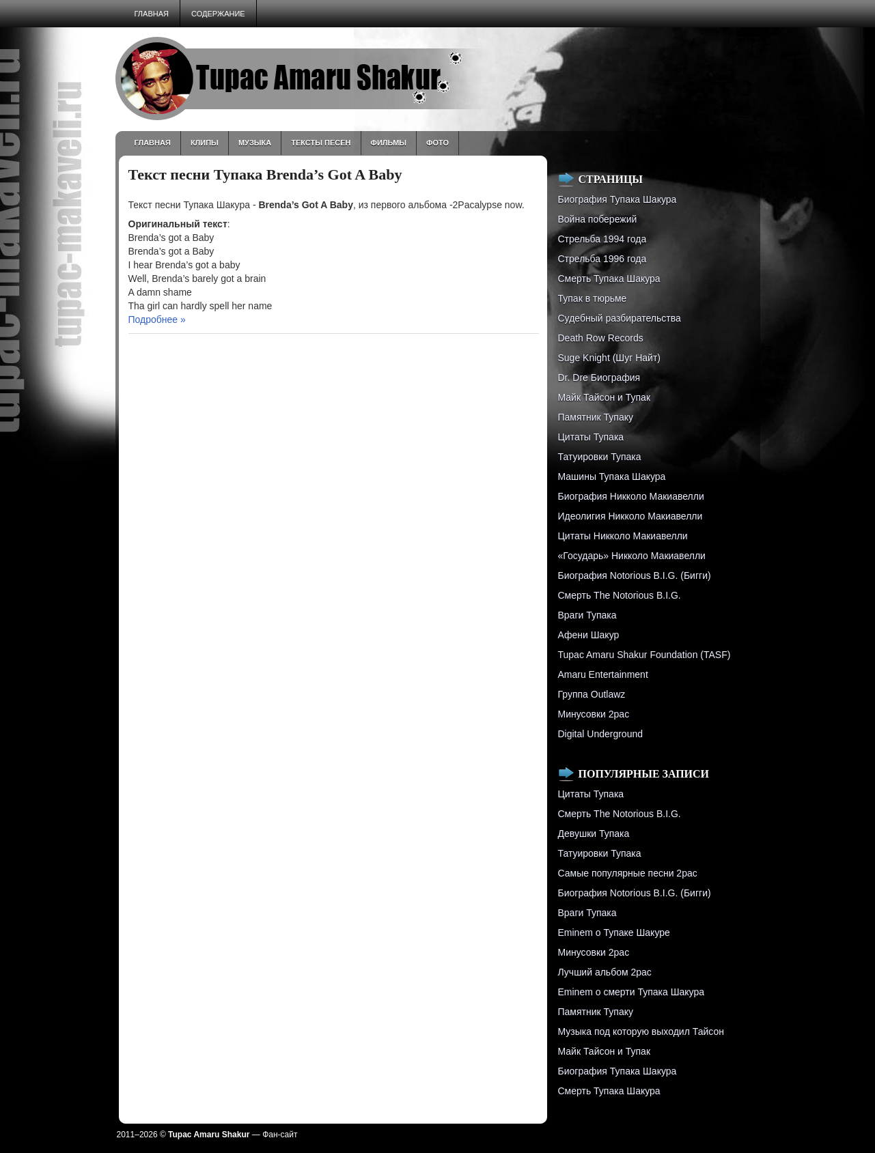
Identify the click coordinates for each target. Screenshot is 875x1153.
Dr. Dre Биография (599, 377)
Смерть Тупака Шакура (609, 278)
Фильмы (389, 143)
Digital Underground (600, 733)
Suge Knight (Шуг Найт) (609, 357)
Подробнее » (157, 319)
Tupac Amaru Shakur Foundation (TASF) (644, 654)
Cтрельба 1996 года (602, 258)
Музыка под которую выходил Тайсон (641, 1031)
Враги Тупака (587, 615)
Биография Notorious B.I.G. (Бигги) (634, 575)
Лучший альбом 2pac (605, 972)
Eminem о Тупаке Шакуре (614, 932)
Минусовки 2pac (594, 714)
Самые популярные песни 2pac (627, 873)
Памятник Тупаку (595, 417)
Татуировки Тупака (599, 456)
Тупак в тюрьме (592, 298)
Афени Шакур (589, 634)
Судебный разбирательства (619, 318)
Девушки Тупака (594, 833)
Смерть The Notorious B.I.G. (619, 595)
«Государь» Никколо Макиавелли (632, 555)
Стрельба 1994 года (602, 238)
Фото (437, 143)
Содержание (218, 14)
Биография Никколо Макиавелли (631, 496)
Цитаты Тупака (591, 436)
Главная (152, 14)
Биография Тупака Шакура (617, 199)
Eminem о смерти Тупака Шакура (631, 991)
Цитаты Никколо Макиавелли (623, 535)
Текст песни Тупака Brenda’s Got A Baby (265, 174)
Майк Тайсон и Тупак (604, 397)
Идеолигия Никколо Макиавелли (630, 516)
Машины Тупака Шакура (612, 476)
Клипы (205, 143)
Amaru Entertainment (603, 674)
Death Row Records (600, 337)
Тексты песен (320, 143)
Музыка (254, 143)
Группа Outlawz (592, 694)
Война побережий (597, 219)
